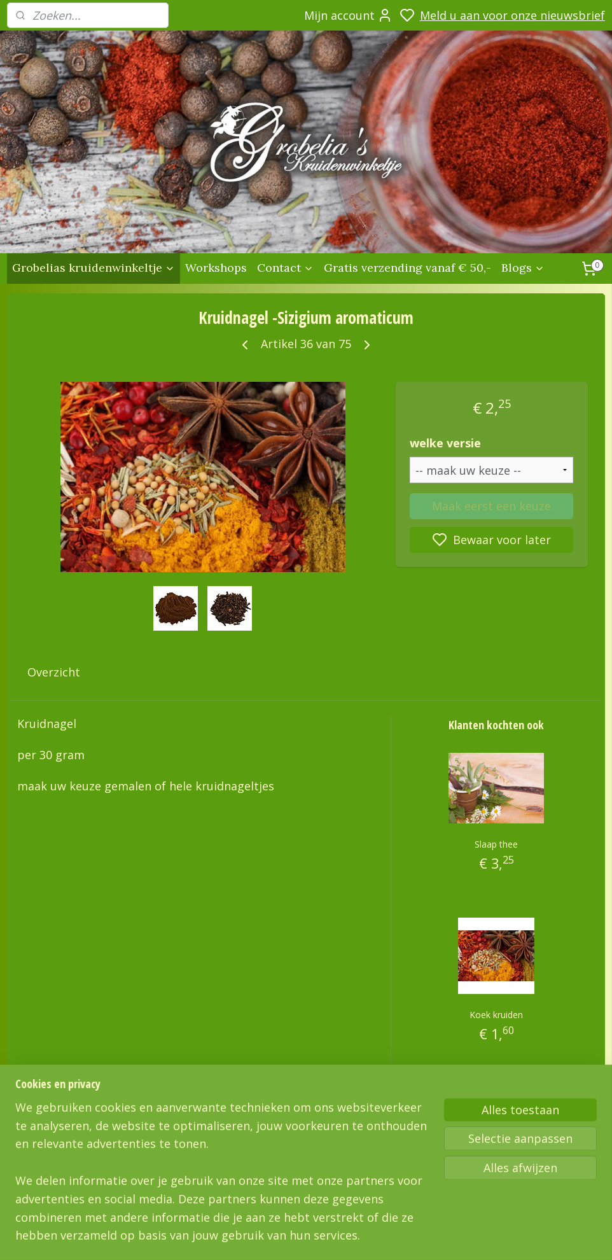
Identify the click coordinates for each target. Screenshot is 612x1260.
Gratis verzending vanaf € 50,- (407, 267)
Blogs (523, 267)
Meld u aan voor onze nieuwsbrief (512, 15)
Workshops (216, 267)
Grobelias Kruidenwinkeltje (69, 1142)
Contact (285, 267)
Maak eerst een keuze (491, 505)
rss (477, 1237)
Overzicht (53, 672)
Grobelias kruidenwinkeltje (93, 267)
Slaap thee (496, 844)
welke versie (445, 443)
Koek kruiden (496, 1015)
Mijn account (348, 15)
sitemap (450, 1237)
